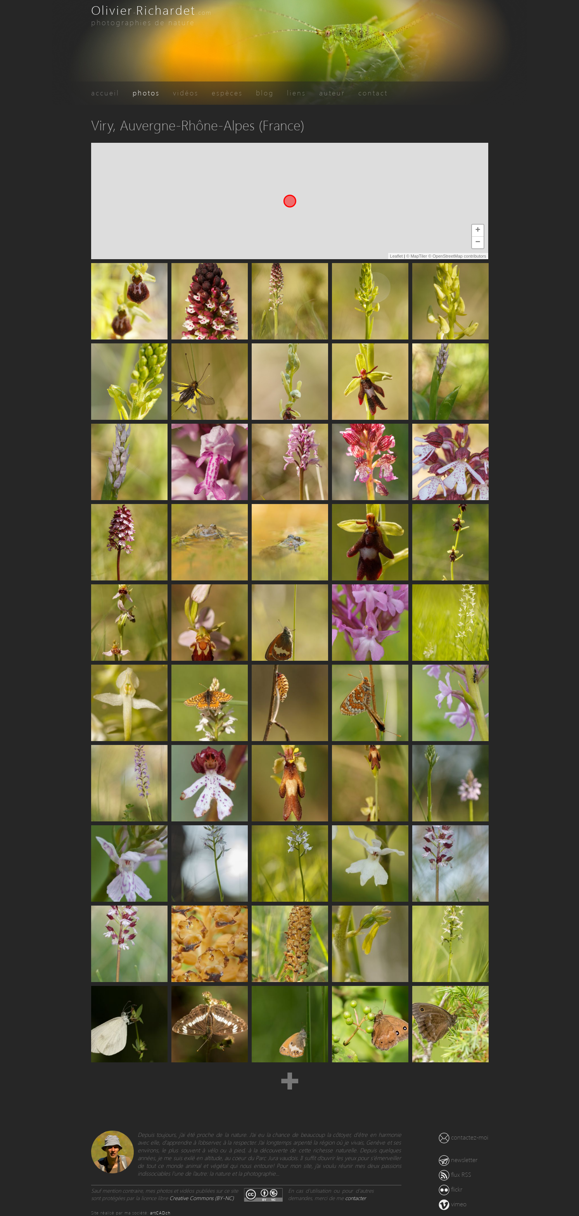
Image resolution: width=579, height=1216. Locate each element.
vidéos (186, 92)
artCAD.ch (160, 1212)
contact (373, 92)
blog (265, 92)
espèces (227, 92)
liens (296, 92)
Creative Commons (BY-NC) (201, 1198)
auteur (332, 92)
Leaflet (396, 256)
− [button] (477, 242)
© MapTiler (416, 256)
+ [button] (477, 230)
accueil (105, 92)
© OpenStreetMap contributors (457, 256)
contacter (355, 1198)
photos (146, 92)
